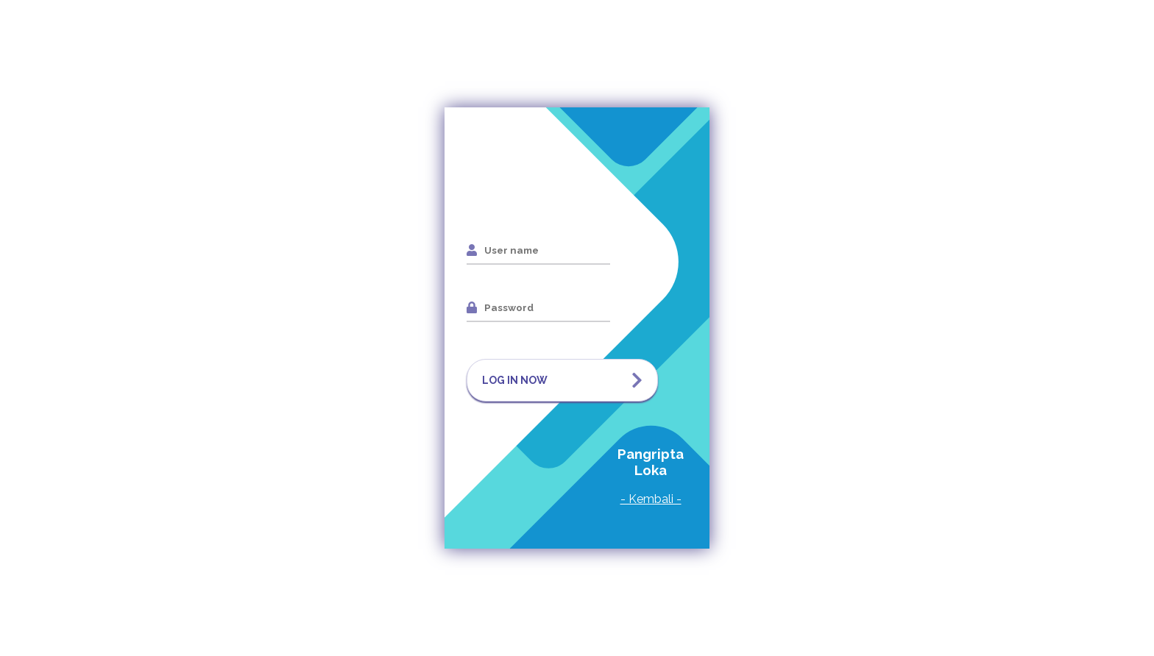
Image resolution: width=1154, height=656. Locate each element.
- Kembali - (651, 499)
